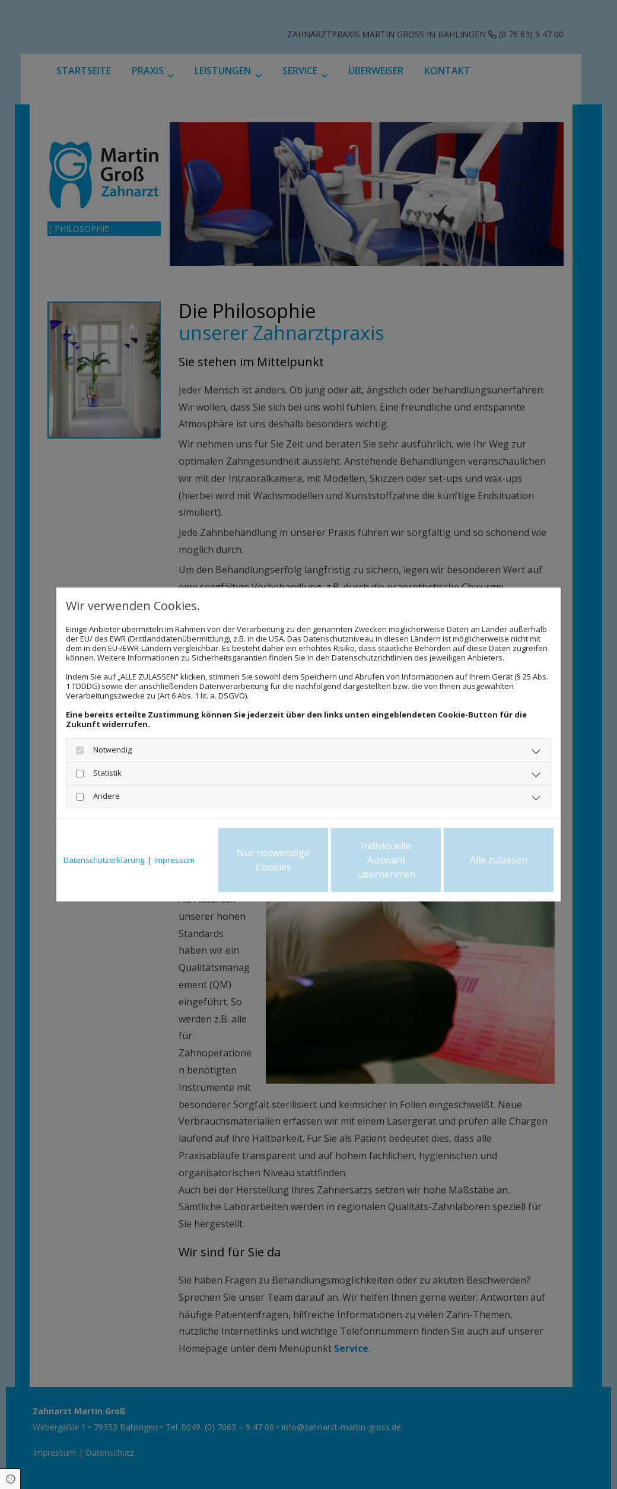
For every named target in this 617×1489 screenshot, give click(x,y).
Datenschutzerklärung (103, 860)
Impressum (174, 860)
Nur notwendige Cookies (273, 860)
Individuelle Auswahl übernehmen (386, 860)
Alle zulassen (498, 859)
